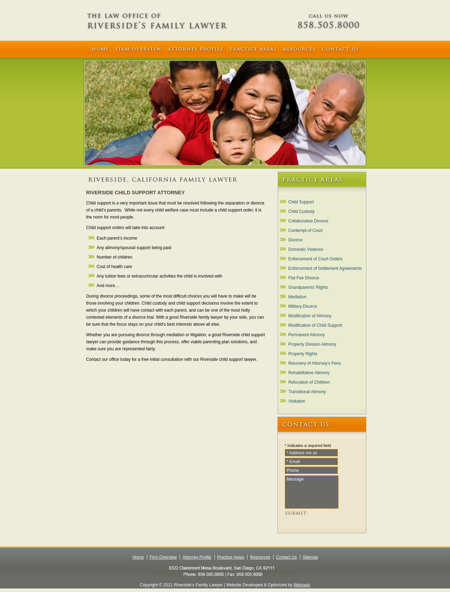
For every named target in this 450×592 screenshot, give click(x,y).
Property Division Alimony (312, 344)
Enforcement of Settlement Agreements (325, 268)
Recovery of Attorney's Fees (314, 363)
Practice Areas (230, 557)
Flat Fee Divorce (303, 277)
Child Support (301, 202)
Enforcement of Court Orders (315, 258)
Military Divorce (302, 306)
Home (138, 557)
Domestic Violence (305, 249)
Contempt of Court (305, 230)
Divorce (295, 240)
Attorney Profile (196, 557)
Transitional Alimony (307, 391)
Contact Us (286, 557)
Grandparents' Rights (308, 287)
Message (312, 492)
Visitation (296, 401)
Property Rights (302, 353)
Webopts (302, 585)
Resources (260, 557)
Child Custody (301, 211)
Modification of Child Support (315, 325)
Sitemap (310, 557)
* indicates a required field (308, 445)
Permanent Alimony (306, 334)
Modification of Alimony (310, 315)
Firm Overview (163, 557)
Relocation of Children (309, 382)
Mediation (297, 296)
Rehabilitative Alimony (308, 372)
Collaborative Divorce (308, 221)
